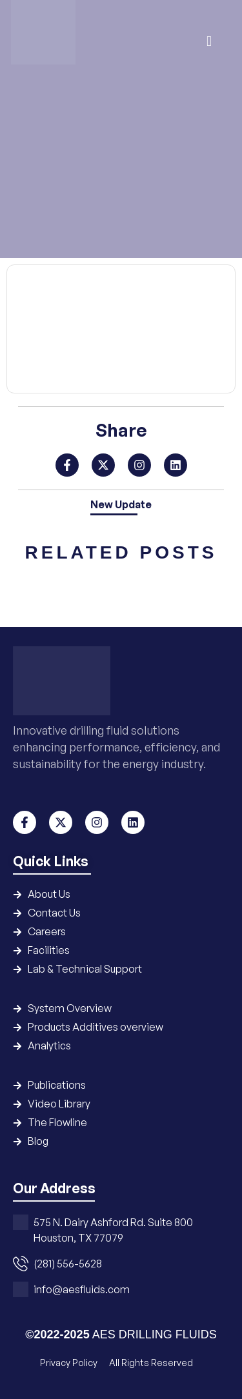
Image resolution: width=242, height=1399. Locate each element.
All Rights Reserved (151, 1362)
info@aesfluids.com (82, 1289)
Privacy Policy (69, 1362)
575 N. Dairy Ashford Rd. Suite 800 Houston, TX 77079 (113, 1230)
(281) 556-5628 (68, 1263)
